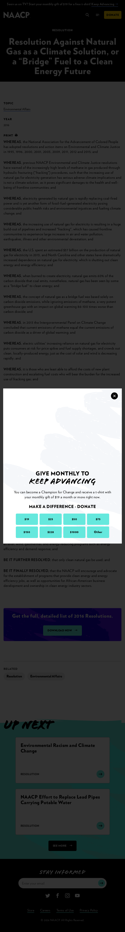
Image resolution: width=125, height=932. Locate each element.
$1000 (74, 532)
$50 (74, 519)
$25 (50, 519)
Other (98, 532)
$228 (50, 532)
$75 (98, 519)
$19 (27, 519)
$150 (27, 532)
